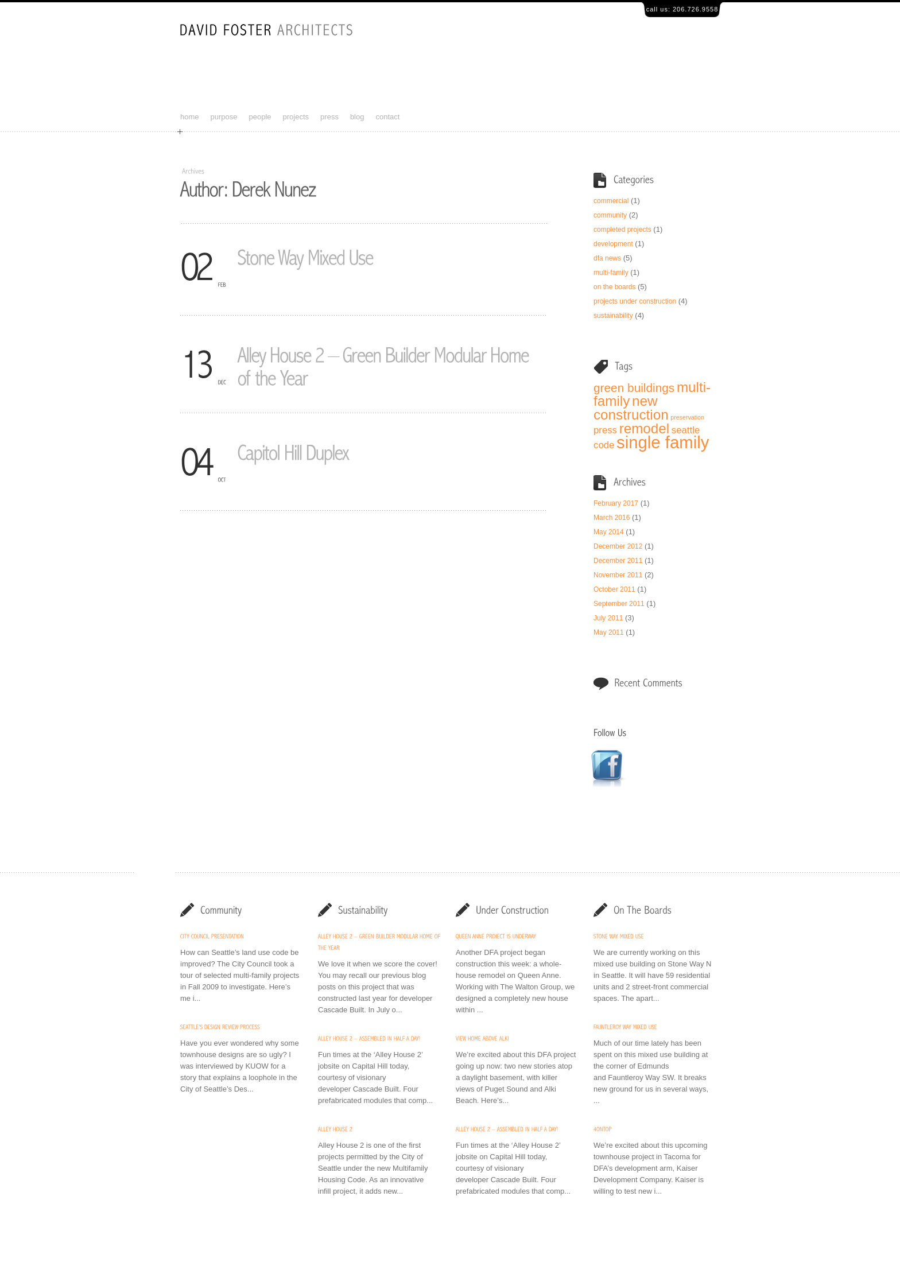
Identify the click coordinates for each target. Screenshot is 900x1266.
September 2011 (619, 604)
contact (387, 116)
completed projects (622, 230)
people (260, 116)
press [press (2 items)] (605, 430)
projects (296, 116)
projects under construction (634, 301)
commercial (611, 201)
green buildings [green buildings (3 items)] (633, 387)
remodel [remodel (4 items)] (644, 428)
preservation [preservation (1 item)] (687, 417)
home (189, 116)
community (610, 215)
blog (357, 116)
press (329, 116)
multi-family (611, 273)
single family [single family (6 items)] (662, 442)
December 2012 (617, 546)
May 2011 (608, 632)
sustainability (613, 316)
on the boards (614, 287)
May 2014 (608, 532)
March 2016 (611, 518)
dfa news (607, 258)
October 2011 (614, 589)
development (613, 244)
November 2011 (617, 575)
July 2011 (608, 618)
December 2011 (617, 561)
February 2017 (615, 503)
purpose (224, 116)
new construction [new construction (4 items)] (631, 407)
